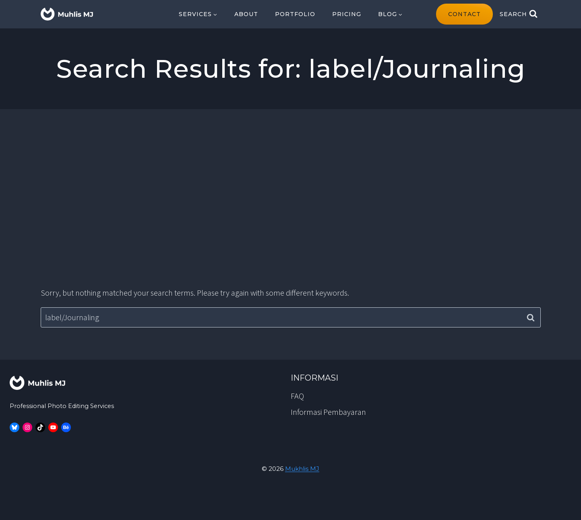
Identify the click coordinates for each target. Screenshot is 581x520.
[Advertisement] (290, 197)
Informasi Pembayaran (328, 412)
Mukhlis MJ (302, 468)
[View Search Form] (518, 14)
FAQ (297, 396)
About (246, 14)
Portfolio (295, 14)
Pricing (346, 14)
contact (464, 14)
